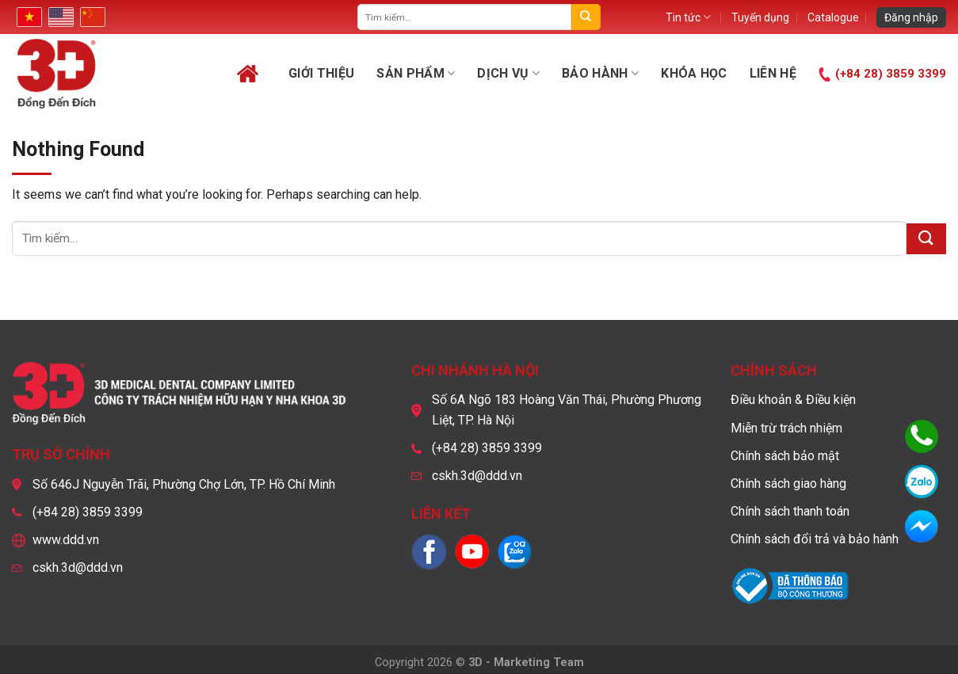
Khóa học (694, 73)
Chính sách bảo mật (785, 455)
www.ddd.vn (65, 539)
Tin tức (688, 17)
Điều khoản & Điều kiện (793, 399)
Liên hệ (773, 73)
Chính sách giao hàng (788, 483)
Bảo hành (600, 74)
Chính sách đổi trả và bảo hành (815, 538)
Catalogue (833, 17)
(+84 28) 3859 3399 (890, 74)
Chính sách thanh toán (790, 511)
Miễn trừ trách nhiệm (786, 428)
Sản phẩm (415, 74)
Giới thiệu (321, 73)
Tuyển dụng (760, 17)
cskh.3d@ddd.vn (77, 567)
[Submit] (586, 17)
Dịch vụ (508, 74)
